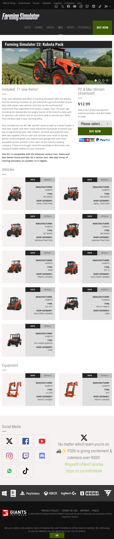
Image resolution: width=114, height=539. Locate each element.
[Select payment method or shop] (95, 123)
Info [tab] (32, 179)
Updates (46, 2)
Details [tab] (47, 179)
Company (70, 2)
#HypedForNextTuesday (84, 464)
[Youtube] (75, 6)
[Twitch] (87, 6)
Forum (36, 2)
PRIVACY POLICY (50, 510)
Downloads (24, 2)
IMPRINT (85, 510)
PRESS (95, 510)
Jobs (79, 2)
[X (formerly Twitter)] (62, 6)
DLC (60, 27)
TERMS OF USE (69, 510)
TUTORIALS (84, 27)
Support (58, 2)
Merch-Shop (9, 2)
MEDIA (50, 27)
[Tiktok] (100, 6)
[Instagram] (81, 6)
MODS (70, 27)
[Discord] (94, 6)
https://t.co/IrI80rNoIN (84, 471)
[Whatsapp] (56, 6)
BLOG (28, 27)
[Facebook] (69, 6)
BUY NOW (102, 27)
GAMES (39, 27)
